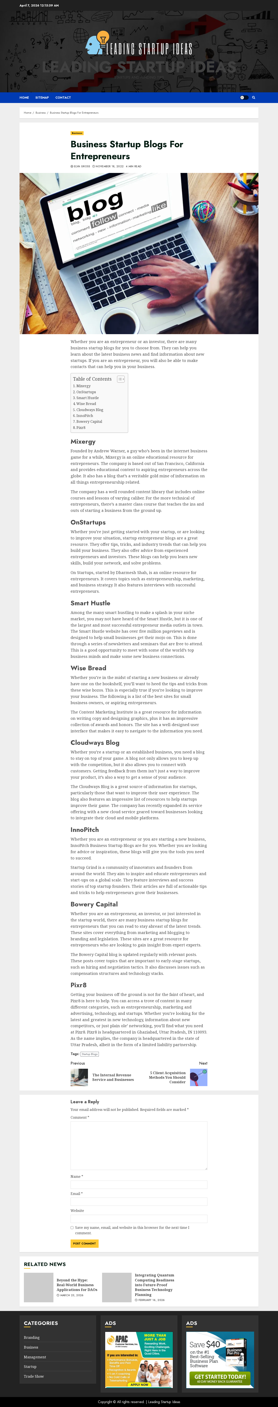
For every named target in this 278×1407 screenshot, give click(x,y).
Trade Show (34, 1376)
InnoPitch (84, 415)
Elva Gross (82, 166)
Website (77, 1210)
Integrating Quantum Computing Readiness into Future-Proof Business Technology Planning (117, 1287)
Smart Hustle (87, 397)
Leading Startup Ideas (139, 67)
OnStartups (86, 392)
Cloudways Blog (89, 409)
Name (77, 1176)
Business (77, 133)
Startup (30, 1366)
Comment (80, 1117)
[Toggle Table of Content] (119, 379)
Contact (63, 97)
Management (35, 1357)
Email (77, 1193)
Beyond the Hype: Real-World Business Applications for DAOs (38, 1287)
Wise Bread (86, 403)
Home (24, 97)
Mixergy (83, 385)
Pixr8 (80, 427)
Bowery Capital (89, 421)
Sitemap (42, 97)
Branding (32, 1337)
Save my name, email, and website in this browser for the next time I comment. (132, 1230)
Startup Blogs (90, 1054)
